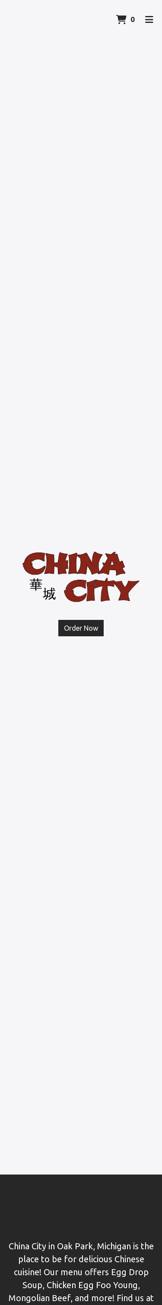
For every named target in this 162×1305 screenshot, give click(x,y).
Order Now (81, 628)
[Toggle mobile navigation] (149, 19)
